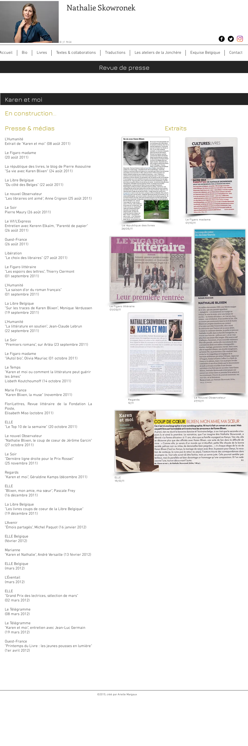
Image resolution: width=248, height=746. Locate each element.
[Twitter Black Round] (231, 39)
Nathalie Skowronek (101, 7)
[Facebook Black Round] (222, 39)
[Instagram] (240, 39)
